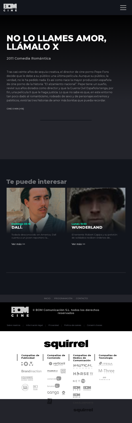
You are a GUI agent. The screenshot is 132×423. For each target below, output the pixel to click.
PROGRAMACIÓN (63, 298)
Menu (123, 6)
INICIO (47, 298)
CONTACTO (82, 298)
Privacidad (53, 325)
